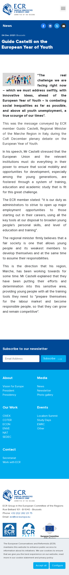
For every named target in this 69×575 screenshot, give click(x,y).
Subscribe (53, 358)
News (40, 386)
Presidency (9, 395)
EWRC (41, 424)
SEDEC (7, 437)
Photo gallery (45, 395)
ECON (6, 424)
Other (40, 428)
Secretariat (9, 458)
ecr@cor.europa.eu (20, 516)
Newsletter (44, 390)
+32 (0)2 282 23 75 (21, 513)
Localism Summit (47, 416)
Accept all (41, 565)
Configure (57, 565)
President (8, 390)
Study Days (44, 420)
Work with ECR (12, 462)
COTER (7, 420)
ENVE (6, 428)
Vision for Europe (13, 386)
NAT (5, 432)
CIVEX (6, 416)
